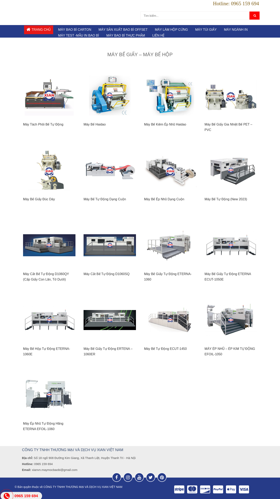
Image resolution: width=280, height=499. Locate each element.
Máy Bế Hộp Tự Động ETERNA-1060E (46, 351)
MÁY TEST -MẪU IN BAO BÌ (78, 35)
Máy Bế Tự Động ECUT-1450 (165, 348)
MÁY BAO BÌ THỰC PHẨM (125, 35)
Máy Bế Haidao (95, 124)
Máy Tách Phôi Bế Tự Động (43, 124)
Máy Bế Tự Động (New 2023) (226, 199)
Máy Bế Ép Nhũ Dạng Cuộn (164, 199)
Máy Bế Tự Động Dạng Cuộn (105, 199)
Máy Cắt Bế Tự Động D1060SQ (106, 274)
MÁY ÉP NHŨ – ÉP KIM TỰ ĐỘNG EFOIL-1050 (230, 351)
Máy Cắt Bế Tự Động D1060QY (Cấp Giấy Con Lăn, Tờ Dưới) (46, 276)
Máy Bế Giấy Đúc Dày (39, 199)
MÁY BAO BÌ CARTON (74, 29)
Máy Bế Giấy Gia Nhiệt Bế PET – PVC (228, 127)
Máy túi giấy (206, 29)
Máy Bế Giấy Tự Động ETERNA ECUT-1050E (228, 276)
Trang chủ (39, 29)
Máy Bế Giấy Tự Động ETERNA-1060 (168, 276)
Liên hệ (158, 35)
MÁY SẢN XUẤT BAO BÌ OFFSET (123, 29)
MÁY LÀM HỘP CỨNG (171, 29)
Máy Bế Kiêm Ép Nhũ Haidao (165, 124)
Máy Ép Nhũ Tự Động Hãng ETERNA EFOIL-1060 (43, 426)
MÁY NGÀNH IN (236, 29)
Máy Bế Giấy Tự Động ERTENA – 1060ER (108, 351)
